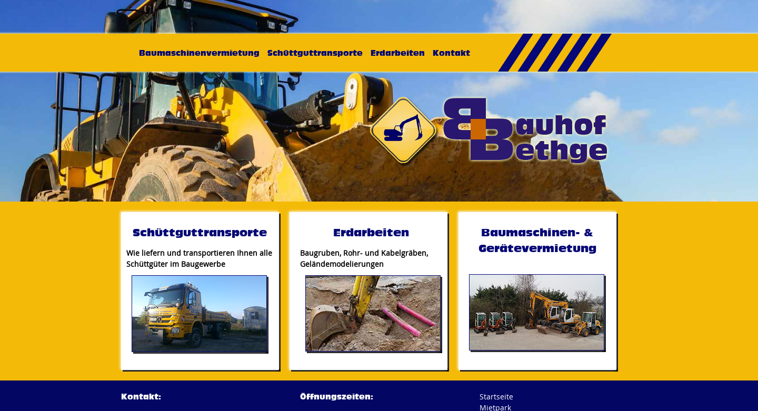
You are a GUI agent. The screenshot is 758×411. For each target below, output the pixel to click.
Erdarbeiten (398, 53)
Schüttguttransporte (315, 53)
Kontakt (451, 53)
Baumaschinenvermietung (199, 53)
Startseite (496, 397)
